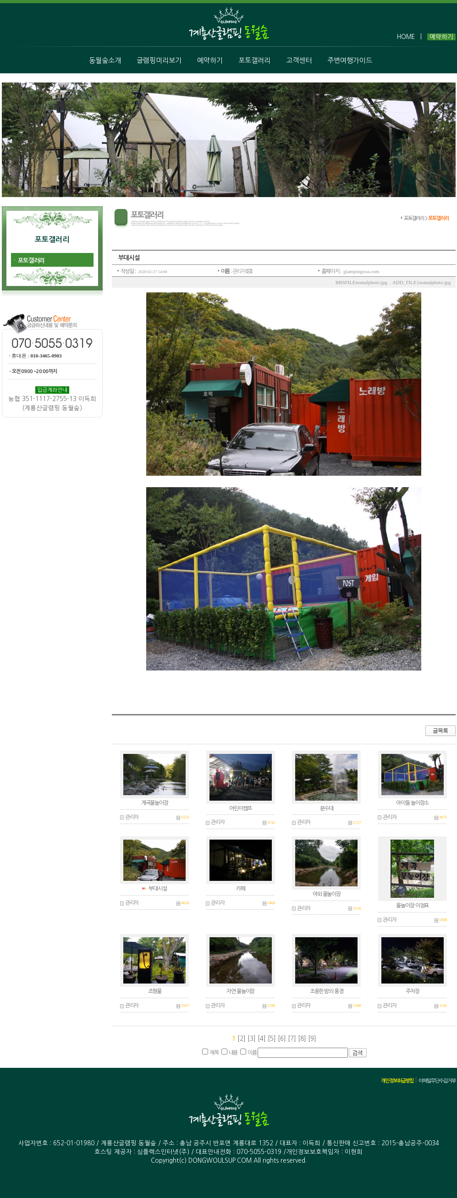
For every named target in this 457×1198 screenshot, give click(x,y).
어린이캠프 (240, 808)
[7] (293, 1039)
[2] (242, 1039)
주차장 (412, 991)
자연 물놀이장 (240, 991)
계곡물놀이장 (154, 803)
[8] (303, 1039)
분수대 (326, 808)
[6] (283, 1039)
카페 (240, 888)
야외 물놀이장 (327, 894)
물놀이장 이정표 (412, 905)
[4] (263, 1039)
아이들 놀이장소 (412, 803)
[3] (253, 1039)
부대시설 (157, 888)
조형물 (154, 991)
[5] (273, 1039)
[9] (312, 1039)
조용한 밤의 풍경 (326, 991)
